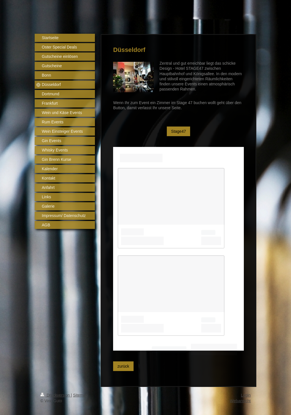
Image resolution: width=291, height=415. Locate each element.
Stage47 (178, 131)
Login (246, 395)
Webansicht (240, 401)
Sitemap (80, 395)
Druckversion (55, 395)
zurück (123, 366)
